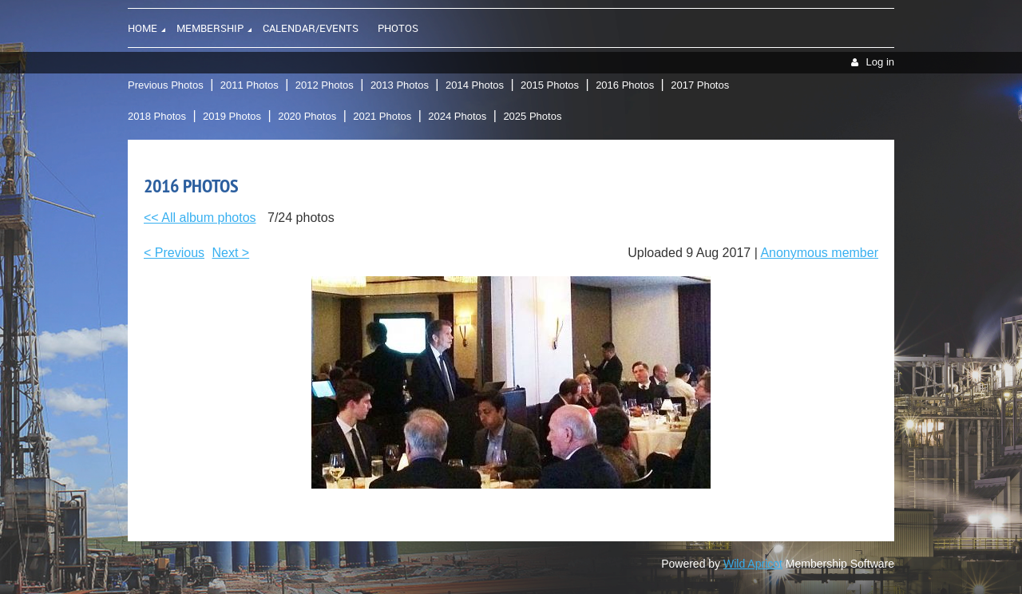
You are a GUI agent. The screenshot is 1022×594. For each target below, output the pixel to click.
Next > (231, 252)
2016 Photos (625, 85)
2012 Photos (324, 85)
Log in (880, 62)
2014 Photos (475, 85)
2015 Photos (550, 85)
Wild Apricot (752, 563)
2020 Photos (307, 116)
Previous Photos (166, 85)
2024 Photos (457, 116)
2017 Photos (700, 85)
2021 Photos (382, 116)
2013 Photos (399, 85)
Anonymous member (819, 252)
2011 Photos (249, 85)
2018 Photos (157, 116)
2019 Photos (232, 116)
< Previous (174, 252)
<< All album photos (200, 217)
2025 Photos (532, 116)
